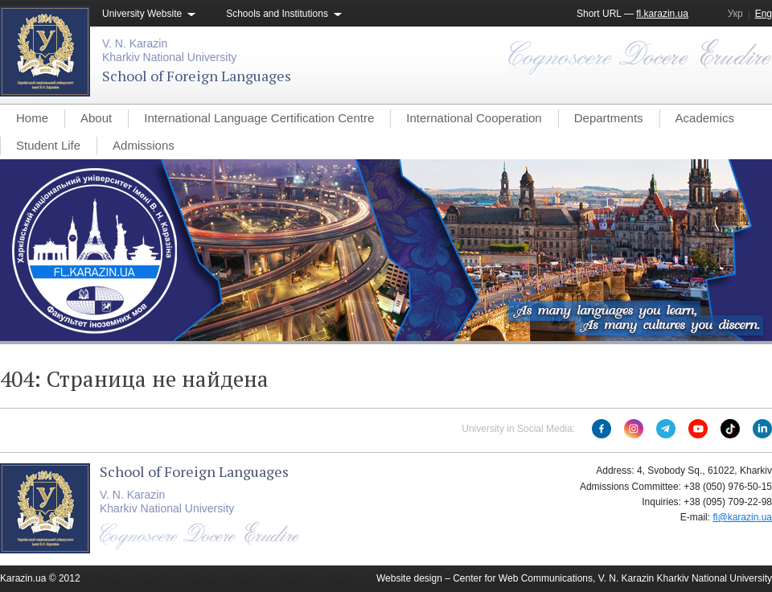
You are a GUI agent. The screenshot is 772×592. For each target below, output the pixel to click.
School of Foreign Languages (196, 75)
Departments (608, 118)
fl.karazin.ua (662, 13)
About (96, 118)
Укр (735, 13)
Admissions (144, 145)
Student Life (48, 145)
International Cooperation (473, 118)
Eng (763, 13)
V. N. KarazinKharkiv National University (169, 50)
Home (32, 118)
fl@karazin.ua (742, 517)
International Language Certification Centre (259, 118)
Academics (705, 118)
